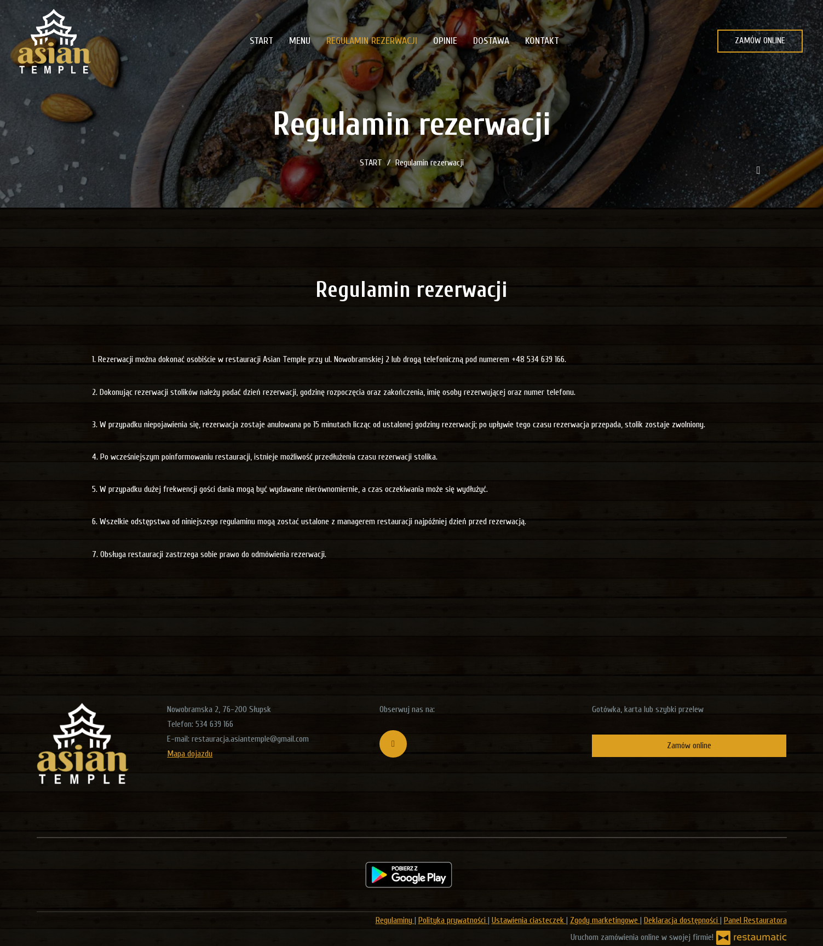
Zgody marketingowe (605, 920)
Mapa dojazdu (189, 754)
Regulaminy (395, 920)
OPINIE (445, 41)
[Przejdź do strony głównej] (54, 41)
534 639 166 (214, 724)
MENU (299, 41)
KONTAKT (542, 41)
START (261, 41)
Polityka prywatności (453, 920)
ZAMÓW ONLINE (760, 40)
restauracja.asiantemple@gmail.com (250, 739)
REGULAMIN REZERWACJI (371, 41)
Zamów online (689, 745)
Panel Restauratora (755, 920)
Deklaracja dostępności (682, 920)
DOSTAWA (491, 41)
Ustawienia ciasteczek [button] (529, 920)
